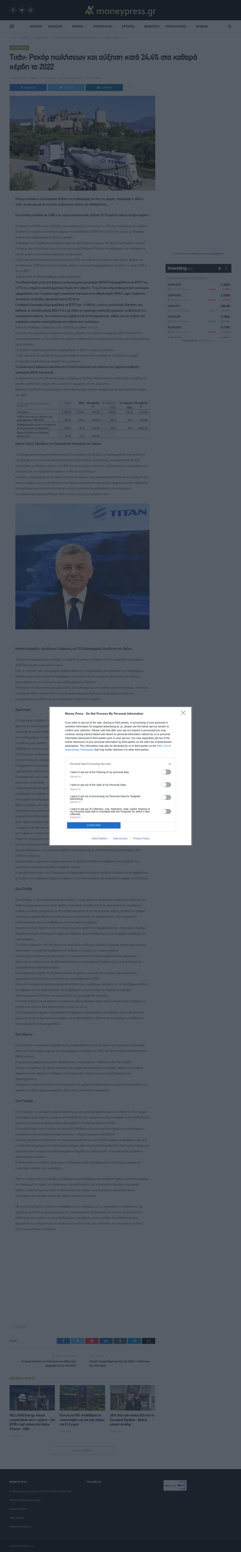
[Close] (184, 713)
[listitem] (120, 764)
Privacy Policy (141, 838)
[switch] (166, 772)
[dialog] (120, 776)
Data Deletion (99, 838)
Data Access (120, 838)
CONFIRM (94, 825)
